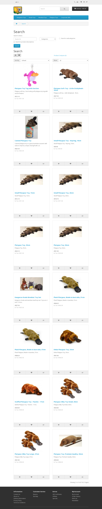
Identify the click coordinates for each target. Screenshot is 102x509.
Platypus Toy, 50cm (61, 245)
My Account (75, 494)
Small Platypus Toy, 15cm (25, 193)
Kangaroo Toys (21, 17)
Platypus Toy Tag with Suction (27, 88)
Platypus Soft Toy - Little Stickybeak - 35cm (69, 89)
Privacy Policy (18, 500)
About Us (16, 496)
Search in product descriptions (24, 42)
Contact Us (17, 494)
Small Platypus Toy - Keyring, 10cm (67, 141)
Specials (55, 498)
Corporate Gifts (65, 17)
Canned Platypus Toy (23, 141)
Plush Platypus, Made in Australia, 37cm (30, 349)
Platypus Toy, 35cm (22, 245)
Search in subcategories (67, 38)
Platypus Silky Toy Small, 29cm (66, 402)
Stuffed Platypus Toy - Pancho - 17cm (29, 402)
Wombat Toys (42, 17)
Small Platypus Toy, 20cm (64, 193)
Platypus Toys (54, 17)
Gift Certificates (57, 494)
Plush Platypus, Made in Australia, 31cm (69, 297)
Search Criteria (18, 36)
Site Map (35, 496)
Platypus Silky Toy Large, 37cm (27, 454)
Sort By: (17, 60)
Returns (35, 494)
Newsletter (75, 500)
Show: (55, 60)
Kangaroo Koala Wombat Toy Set (28, 297)
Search (24, 24)
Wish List (74, 498)
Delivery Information (20, 498)
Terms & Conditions (19, 502)
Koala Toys (32, 17)
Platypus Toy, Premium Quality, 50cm (68, 454)
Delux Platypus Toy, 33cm (64, 349)
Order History (76, 496)
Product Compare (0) (60, 55)
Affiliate (55, 496)
